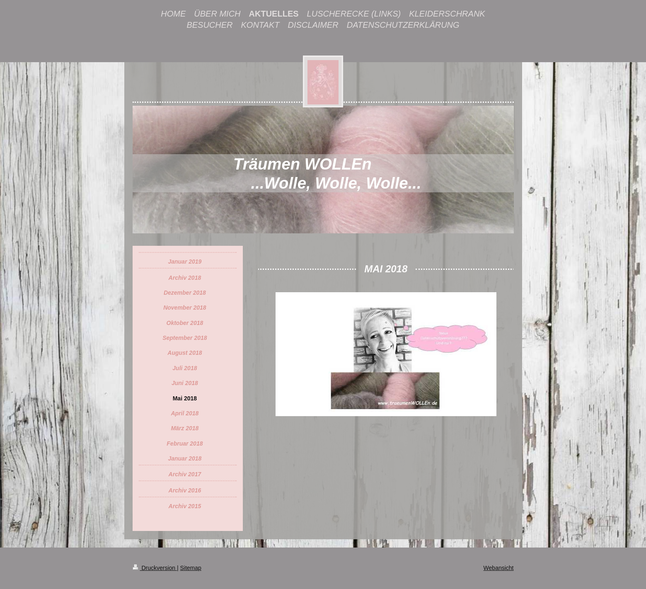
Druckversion (155, 568)
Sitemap (190, 568)
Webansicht (499, 568)
